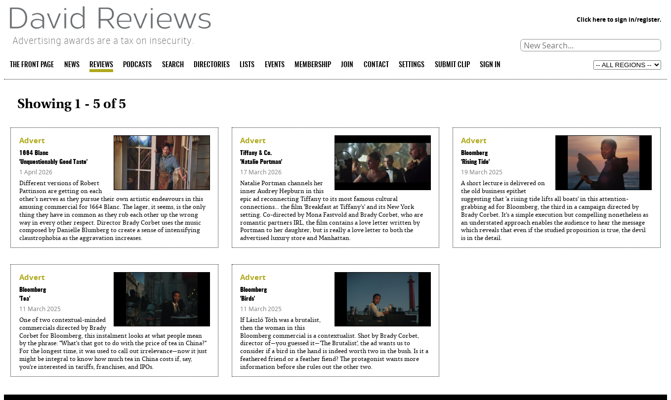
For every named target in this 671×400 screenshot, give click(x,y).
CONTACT (376, 65)
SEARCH (173, 65)
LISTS (247, 65)
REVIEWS (101, 65)
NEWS (72, 65)
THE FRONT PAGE (32, 65)
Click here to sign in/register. (619, 19)
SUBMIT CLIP (452, 65)
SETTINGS (411, 65)
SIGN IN (490, 65)
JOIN (347, 65)
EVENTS (275, 65)
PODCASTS (137, 65)
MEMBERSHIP (312, 65)
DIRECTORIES (212, 65)
